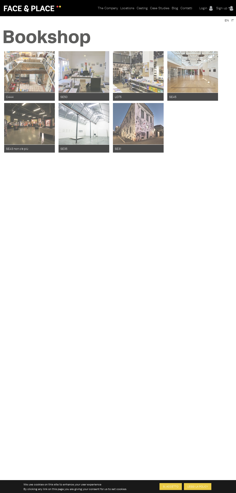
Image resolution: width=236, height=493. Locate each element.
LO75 (118, 97)
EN (227, 20)
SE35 (63, 149)
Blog (175, 8)
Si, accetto (170, 487)
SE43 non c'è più (17, 149)
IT (232, 20)
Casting (142, 8)
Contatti (186, 8)
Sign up (221, 8)
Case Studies (159, 8)
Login (203, 8)
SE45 (172, 97)
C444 (10, 97)
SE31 (118, 149)
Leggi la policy (197, 487)
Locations (127, 8)
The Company (108, 8)
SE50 (64, 97)
